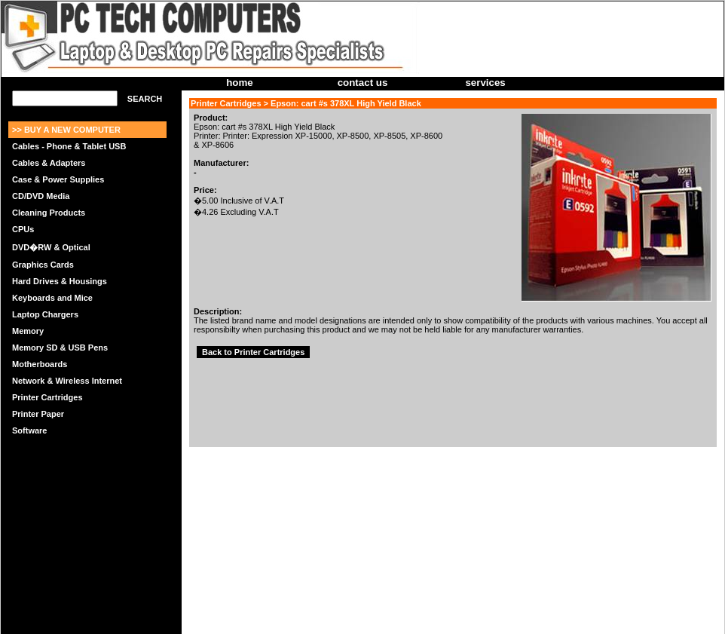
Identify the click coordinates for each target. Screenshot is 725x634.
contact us (363, 82)
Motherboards (39, 364)
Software (29, 430)
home (239, 82)
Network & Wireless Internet (67, 380)
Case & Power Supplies (58, 179)
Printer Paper (38, 413)
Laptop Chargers (45, 314)
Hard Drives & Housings (59, 281)
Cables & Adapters (48, 162)
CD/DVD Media (40, 196)
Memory (28, 330)
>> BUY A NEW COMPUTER (66, 129)
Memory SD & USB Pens (60, 347)
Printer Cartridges (47, 397)
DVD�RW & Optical (51, 247)
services (485, 82)
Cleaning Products (48, 212)
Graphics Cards (43, 264)
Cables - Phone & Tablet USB (69, 146)
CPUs (23, 229)
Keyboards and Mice (52, 297)
